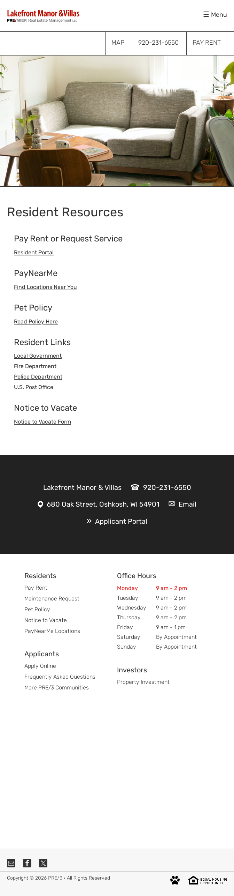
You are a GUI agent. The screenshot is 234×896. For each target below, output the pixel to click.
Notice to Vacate (45, 620)
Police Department (38, 376)
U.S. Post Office (33, 387)
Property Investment (143, 682)
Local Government (38, 355)
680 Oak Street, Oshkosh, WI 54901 (103, 504)
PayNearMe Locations (52, 631)
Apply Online (40, 666)
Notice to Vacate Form (42, 421)
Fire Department (35, 366)
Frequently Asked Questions (59, 676)
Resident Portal (34, 252)
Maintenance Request (51, 598)
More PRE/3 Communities (56, 687)
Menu (219, 14)
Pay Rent (35, 587)
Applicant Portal (121, 521)
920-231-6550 (167, 487)
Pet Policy (37, 609)
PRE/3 (55, 878)
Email (187, 504)
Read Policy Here (36, 321)
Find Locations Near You (45, 287)
